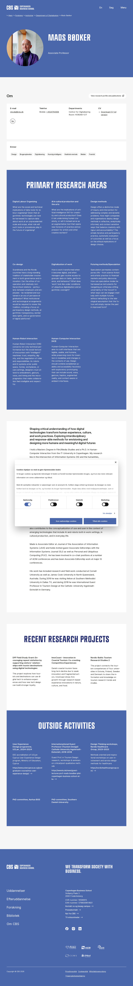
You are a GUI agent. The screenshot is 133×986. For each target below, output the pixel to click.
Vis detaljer (107, 513)
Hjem (10, 15)
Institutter (29, 15)
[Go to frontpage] (20, 8)
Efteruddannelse (18, 899)
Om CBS (13, 923)
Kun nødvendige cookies (66, 521)
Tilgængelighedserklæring (75, 976)
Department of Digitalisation (47, 15)
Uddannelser (16, 890)
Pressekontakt (71, 910)
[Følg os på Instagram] (73, 929)
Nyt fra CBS (70, 913)
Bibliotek (13, 915)
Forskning (19, 15)
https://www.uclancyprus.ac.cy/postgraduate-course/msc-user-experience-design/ (27, 771)
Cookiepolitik (83, 971)
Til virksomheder (72, 917)
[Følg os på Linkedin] (80, 929)
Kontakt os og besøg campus (77, 906)
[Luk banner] (115, 462)
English (99, 7)
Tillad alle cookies (100, 521)
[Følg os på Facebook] (66, 929)
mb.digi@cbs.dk (16, 112)
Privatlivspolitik (71, 971)
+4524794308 (52, 112)
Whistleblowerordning (97, 971)
